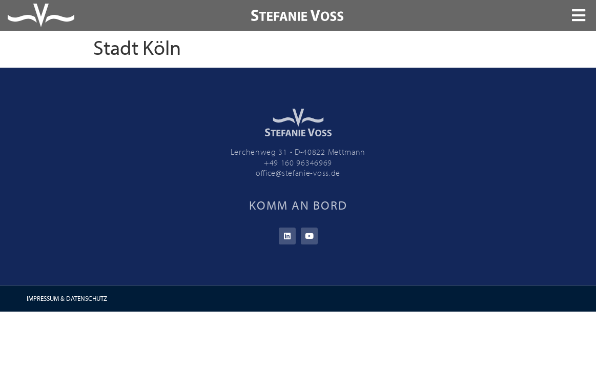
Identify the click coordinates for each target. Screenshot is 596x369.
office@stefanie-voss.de (298, 173)
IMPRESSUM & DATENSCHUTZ (67, 298)
